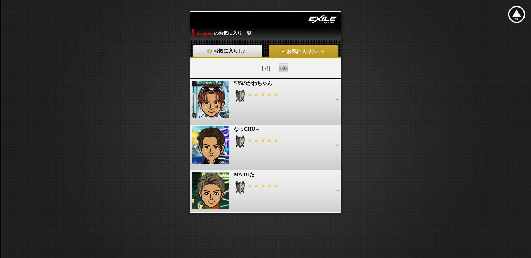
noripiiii (205, 33)
